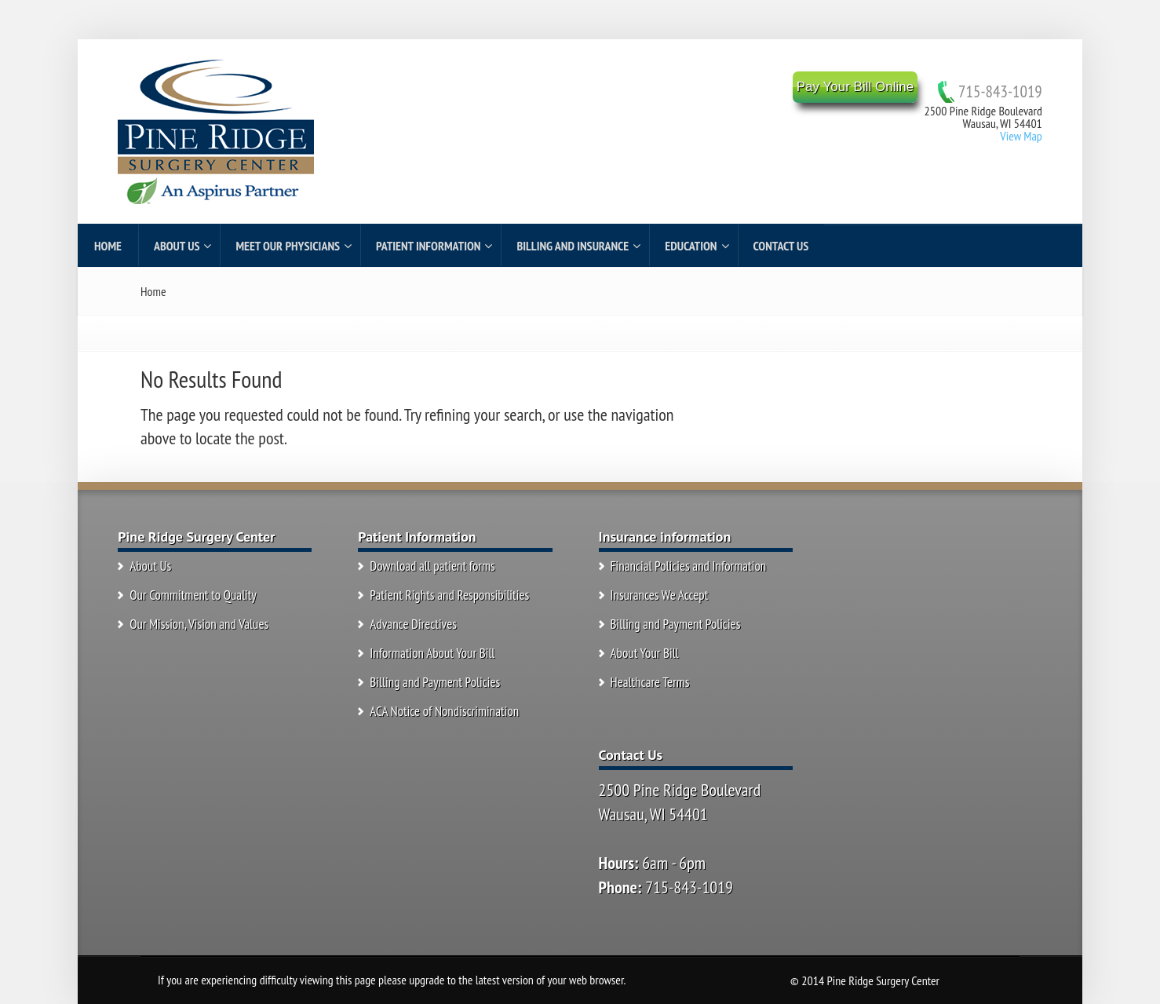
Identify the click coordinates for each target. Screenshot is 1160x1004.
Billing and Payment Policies (435, 682)
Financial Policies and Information (689, 566)
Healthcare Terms (650, 682)
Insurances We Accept (660, 595)
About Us (150, 566)
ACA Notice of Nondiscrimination (444, 711)
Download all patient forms (432, 566)
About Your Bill (645, 653)
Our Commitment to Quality (193, 595)
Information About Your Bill (432, 653)
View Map (1020, 136)
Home (153, 291)
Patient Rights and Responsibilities (449, 595)
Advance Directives (413, 624)
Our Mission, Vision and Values (198, 624)
